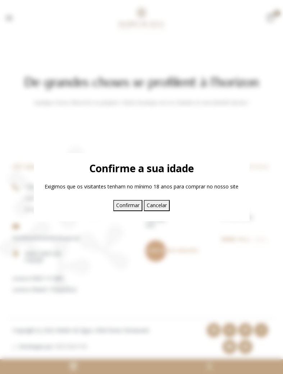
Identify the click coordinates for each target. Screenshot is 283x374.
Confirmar (128, 205)
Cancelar (157, 205)
